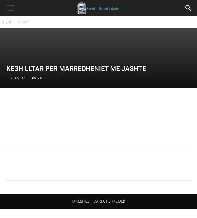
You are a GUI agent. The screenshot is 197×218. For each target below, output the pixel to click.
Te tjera (24, 22)
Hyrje (7, 22)
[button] (10, 8)
